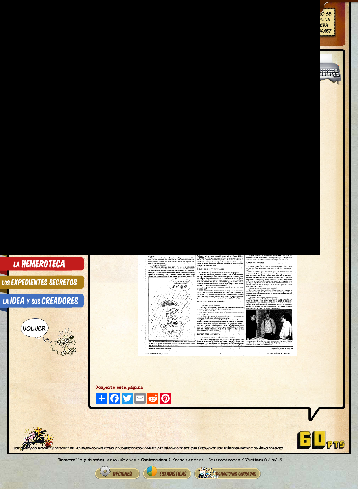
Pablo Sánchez (120, 461)
